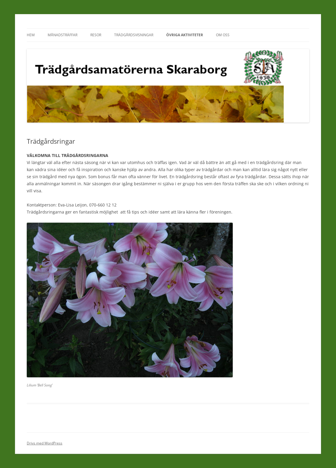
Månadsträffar (62, 34)
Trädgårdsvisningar (133, 34)
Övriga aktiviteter (184, 34)
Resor (95, 34)
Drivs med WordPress (44, 443)
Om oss (222, 34)
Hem (31, 34)
